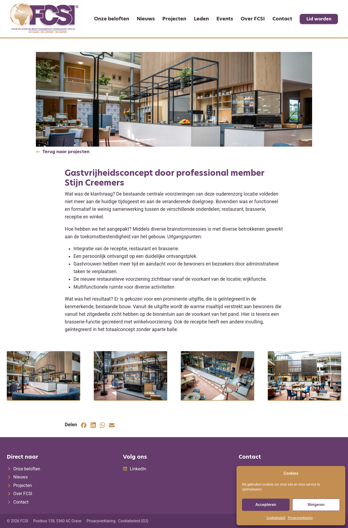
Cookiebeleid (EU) (133, 521)
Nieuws (146, 18)
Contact (282, 18)
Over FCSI (253, 18)
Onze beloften (111, 18)
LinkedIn (138, 468)
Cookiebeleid (275, 518)
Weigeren (316, 504)
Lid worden (318, 19)
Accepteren (265, 504)
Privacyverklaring (300, 518)
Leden (201, 18)
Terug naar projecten (65, 151)
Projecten (174, 18)
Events (224, 18)
